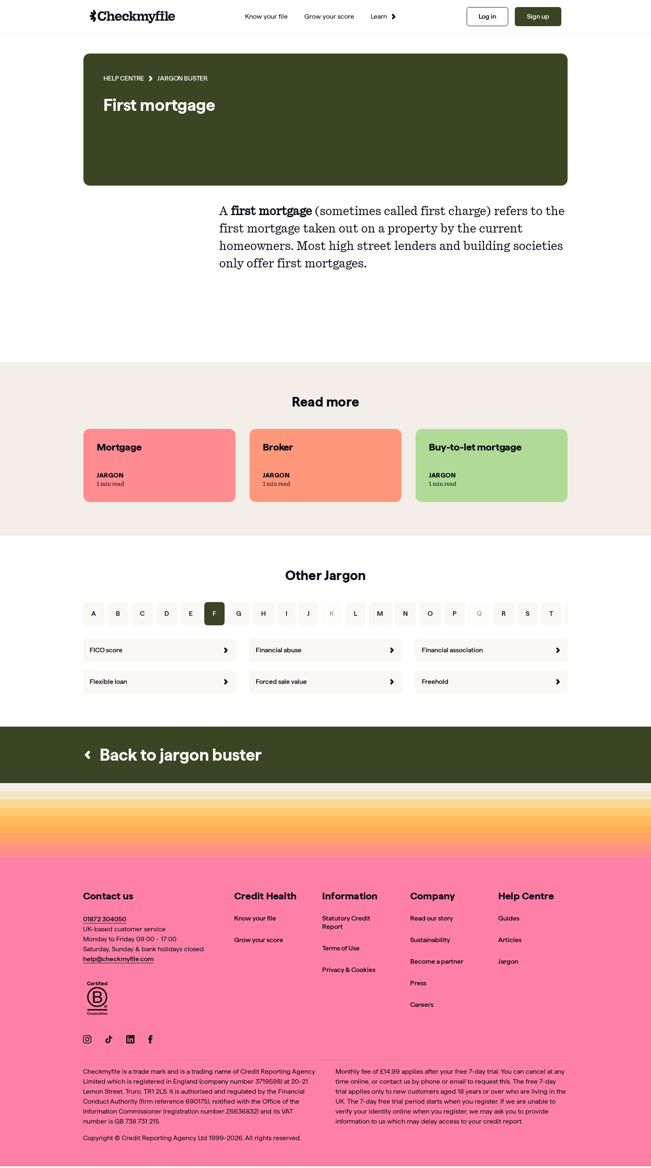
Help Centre (123, 78)
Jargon (508, 961)
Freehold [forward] (491, 681)
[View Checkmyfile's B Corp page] (97, 999)
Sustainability (430, 939)
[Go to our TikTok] (109, 1040)
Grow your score (258, 939)
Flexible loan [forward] (159, 681)
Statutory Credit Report (346, 922)
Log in (487, 16)
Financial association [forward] (491, 650)
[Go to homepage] (132, 16)
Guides (508, 918)
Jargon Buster (182, 78)
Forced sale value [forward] (325, 681)
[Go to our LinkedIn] (130, 1040)
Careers (421, 1004)
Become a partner (436, 961)
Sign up (538, 16)
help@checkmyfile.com (118, 958)
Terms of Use (341, 948)
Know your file (255, 918)
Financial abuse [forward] (325, 650)
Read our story (431, 918)
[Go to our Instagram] (87, 1040)
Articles (509, 939)
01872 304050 (104, 919)
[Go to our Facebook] (152, 1040)
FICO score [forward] (159, 650)
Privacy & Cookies (348, 969)
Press (418, 983)
